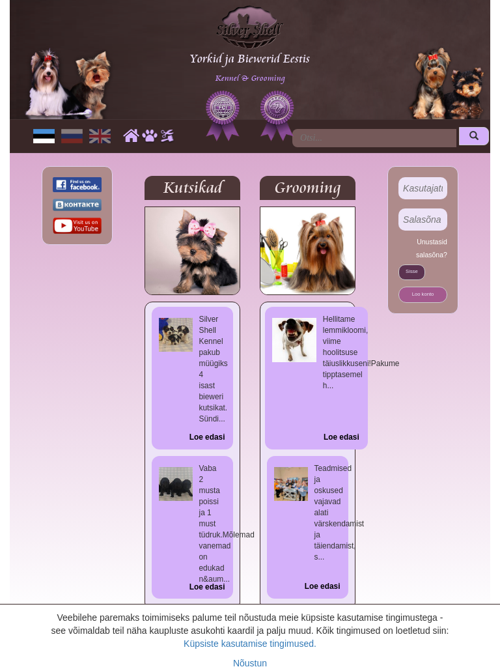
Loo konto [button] (423, 294)
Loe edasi (207, 437)
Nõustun (250, 663)
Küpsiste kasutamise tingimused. (250, 643)
